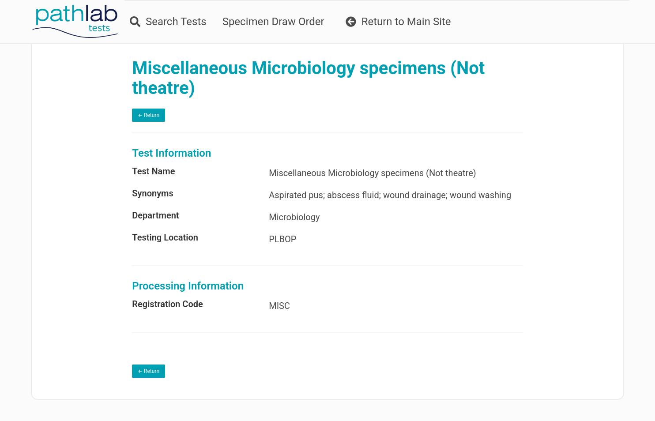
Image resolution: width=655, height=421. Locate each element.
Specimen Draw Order (273, 21)
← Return (148, 115)
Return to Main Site (398, 21)
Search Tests (168, 21)
